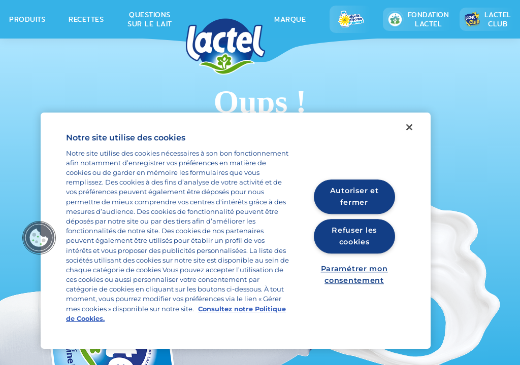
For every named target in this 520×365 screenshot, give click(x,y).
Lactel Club (487, 19)
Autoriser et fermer (354, 196)
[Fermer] (409, 127)
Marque (290, 19)
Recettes (86, 19)
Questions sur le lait (149, 19)
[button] (39, 238)
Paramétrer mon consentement (354, 275)
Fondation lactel (417, 19)
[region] (236, 231)
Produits (27, 19)
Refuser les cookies (354, 236)
